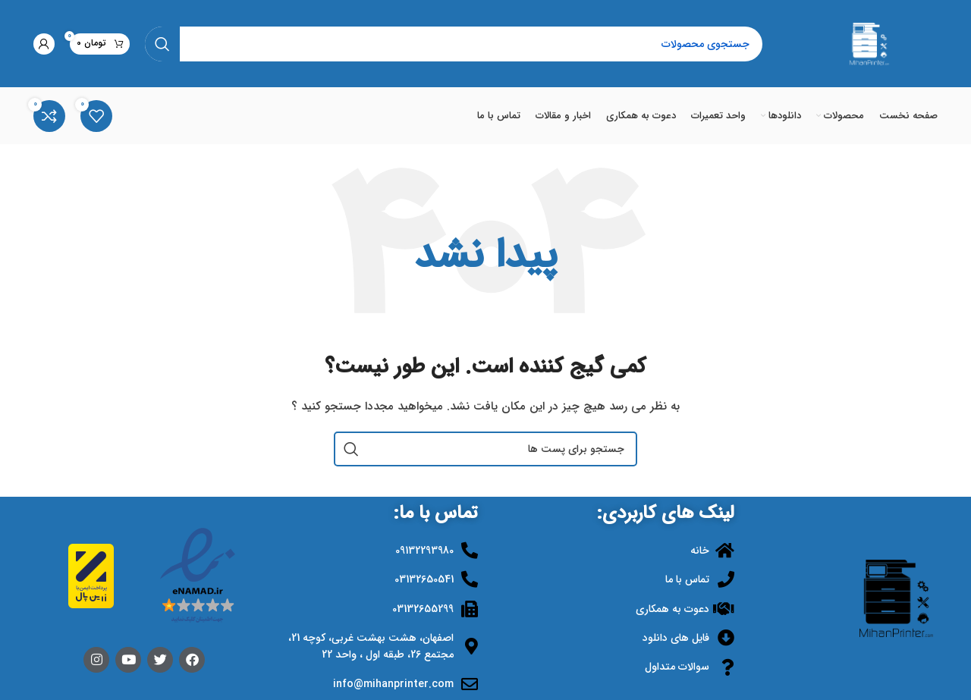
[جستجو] (453, 44)
